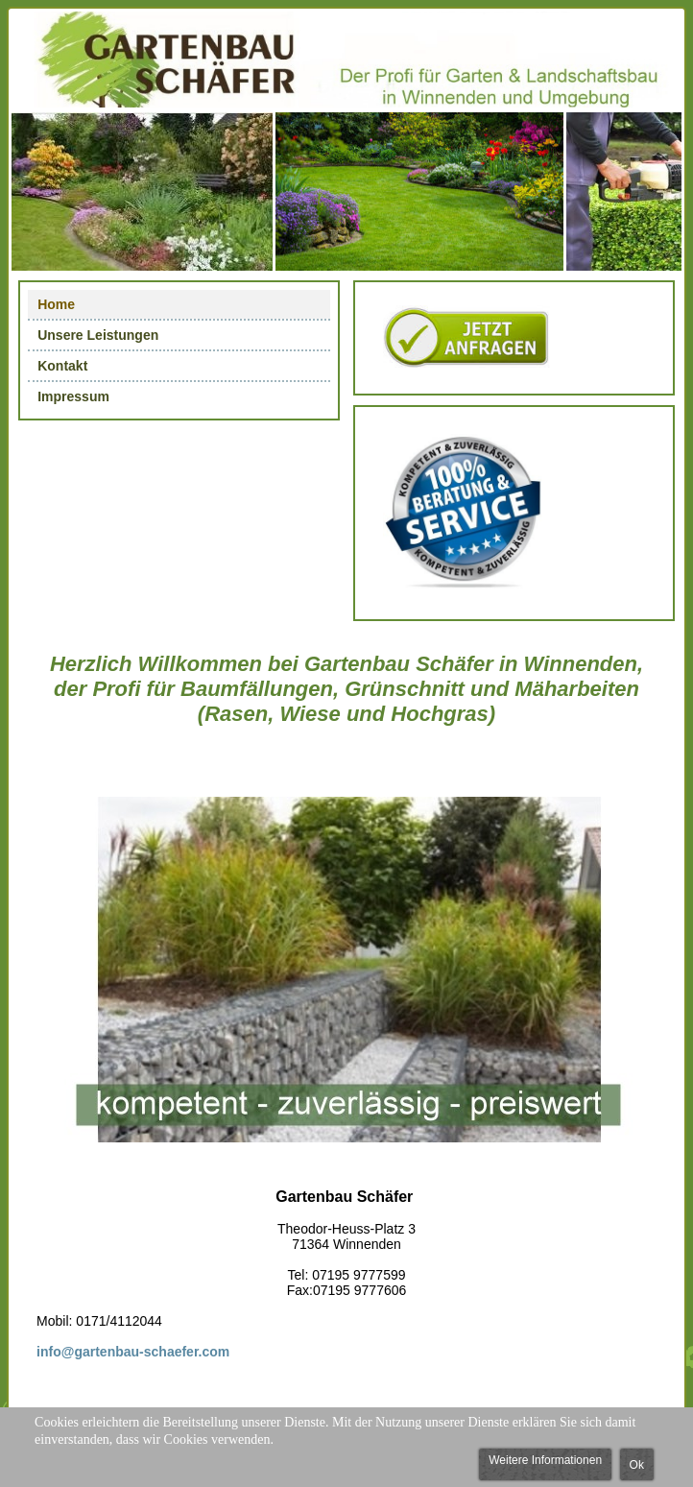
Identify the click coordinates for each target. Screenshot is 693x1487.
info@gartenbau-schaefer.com (132, 1351)
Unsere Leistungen (97, 335)
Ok (637, 1465)
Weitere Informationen (545, 1460)
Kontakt (62, 365)
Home (56, 304)
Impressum (73, 396)
